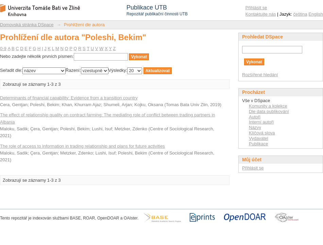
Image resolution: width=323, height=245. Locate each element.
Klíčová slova (262, 132)
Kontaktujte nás (260, 14)
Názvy (255, 127)
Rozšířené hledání (260, 74)
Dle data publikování (269, 111)
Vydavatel (258, 138)
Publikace (258, 143)
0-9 (3, 48)
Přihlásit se (256, 7)
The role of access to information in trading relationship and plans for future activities (82, 146)
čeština (300, 14)
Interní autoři (261, 122)
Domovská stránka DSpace (27, 24)
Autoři (254, 116)
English (315, 14)
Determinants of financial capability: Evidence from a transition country (69, 97)
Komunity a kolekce (268, 106)
